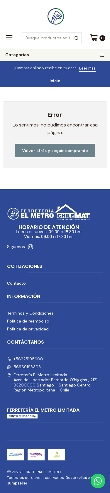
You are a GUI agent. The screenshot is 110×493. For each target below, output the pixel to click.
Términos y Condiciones (30, 313)
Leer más (87, 68)
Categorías (55, 55)
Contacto (16, 283)
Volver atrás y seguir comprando (55, 150)
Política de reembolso (28, 321)
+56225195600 (25, 359)
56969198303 (24, 366)
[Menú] (9, 38)
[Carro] (97, 38)
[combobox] (51, 38)
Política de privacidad (28, 329)
